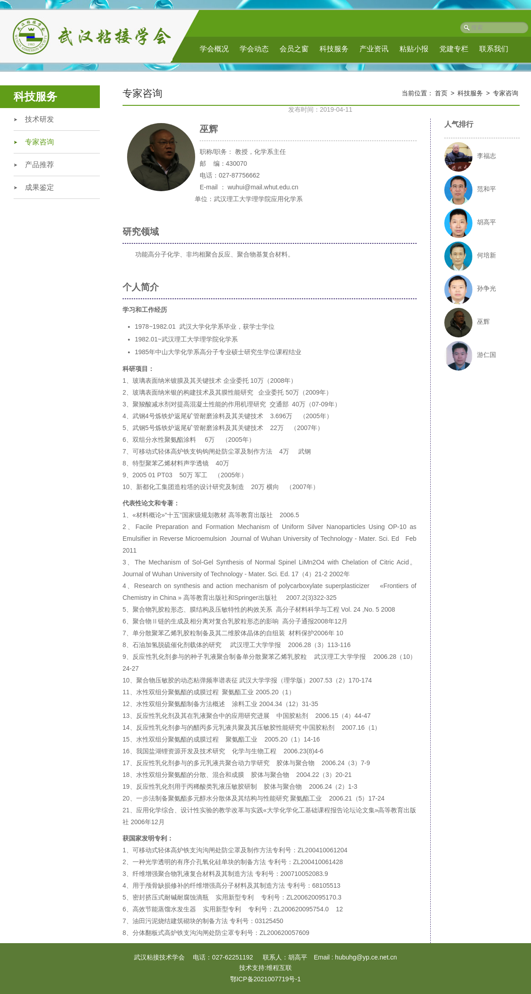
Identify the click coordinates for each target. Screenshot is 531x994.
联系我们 (493, 49)
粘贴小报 (413, 49)
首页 (441, 93)
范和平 (486, 189)
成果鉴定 (39, 187)
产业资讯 (373, 49)
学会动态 (254, 49)
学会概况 (214, 49)
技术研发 (39, 119)
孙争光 (486, 288)
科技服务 (334, 49)
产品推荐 (39, 164)
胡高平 (486, 222)
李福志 (486, 155)
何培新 (486, 255)
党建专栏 (453, 49)
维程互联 (279, 967)
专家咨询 (39, 142)
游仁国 (486, 354)
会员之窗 (294, 49)
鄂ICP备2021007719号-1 (265, 979)
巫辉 (483, 321)
